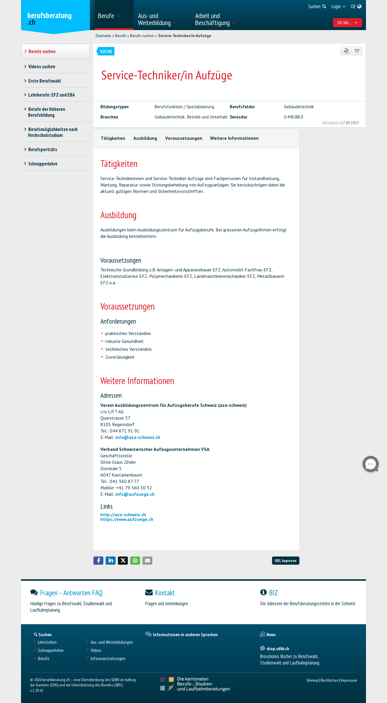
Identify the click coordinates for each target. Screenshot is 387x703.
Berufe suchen (142, 35)
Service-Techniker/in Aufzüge (184, 35)
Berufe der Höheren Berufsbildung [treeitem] (46, 112)
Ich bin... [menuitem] (347, 22)
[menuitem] (114, 15)
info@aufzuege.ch (135, 494)
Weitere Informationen (234, 138)
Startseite (103, 35)
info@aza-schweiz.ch (137, 437)
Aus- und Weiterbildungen (112, 642)
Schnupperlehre (51, 650)
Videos (96, 650)
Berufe (120, 35)
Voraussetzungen (183, 138)
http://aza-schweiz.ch (123, 514)
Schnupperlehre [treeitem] (42, 164)
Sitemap (312, 680)
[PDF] (346, 51)
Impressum (349, 680)
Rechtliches (329, 680)
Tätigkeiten (113, 138)
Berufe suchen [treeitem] (41, 51)
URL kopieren (286, 560)
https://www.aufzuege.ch (126, 519)
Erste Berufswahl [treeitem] (44, 81)
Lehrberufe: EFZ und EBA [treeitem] (51, 95)
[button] (98, 561)
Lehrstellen (47, 642)
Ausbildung (145, 138)
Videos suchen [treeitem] (41, 66)
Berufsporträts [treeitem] (42, 149)
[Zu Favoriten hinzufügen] (356, 51)
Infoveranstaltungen (108, 658)
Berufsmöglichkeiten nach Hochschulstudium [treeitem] (53, 132)
